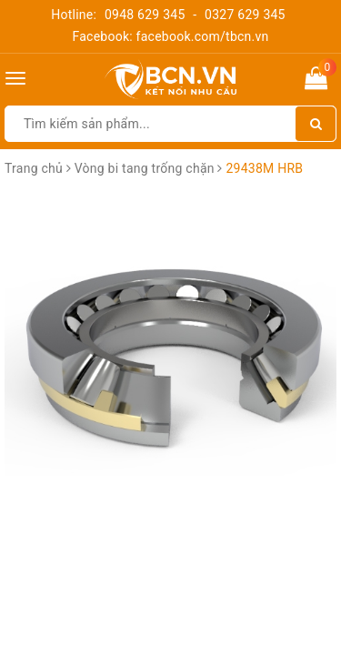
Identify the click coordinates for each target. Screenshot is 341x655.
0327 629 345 (245, 14)
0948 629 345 (145, 14)
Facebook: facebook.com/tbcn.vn (170, 36)
